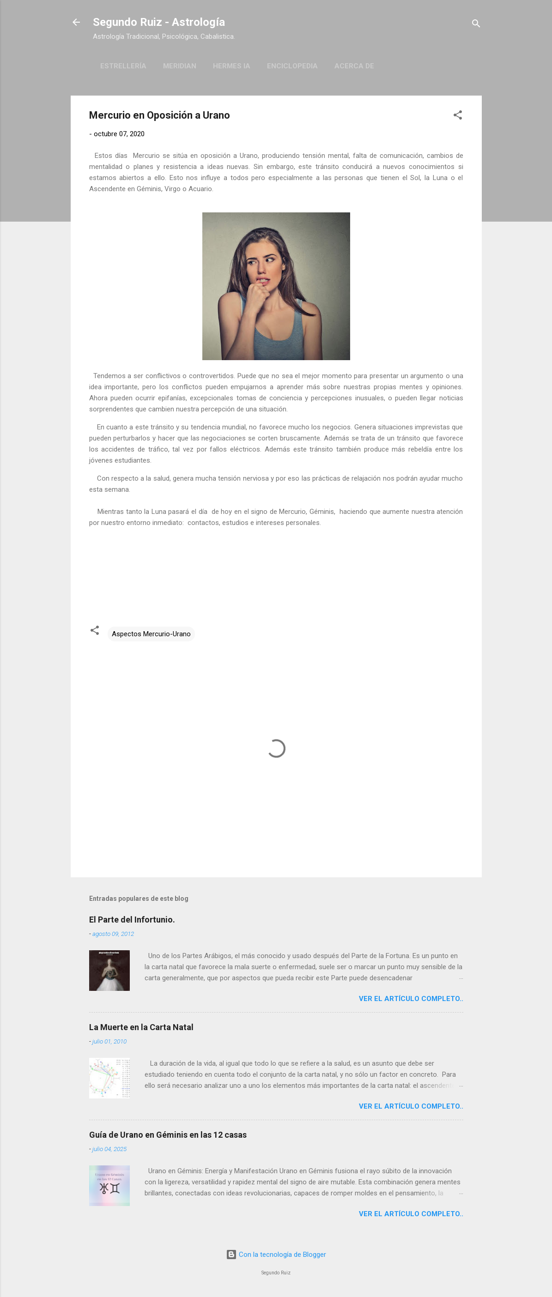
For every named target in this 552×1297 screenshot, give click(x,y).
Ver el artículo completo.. (411, 999)
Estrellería (123, 66)
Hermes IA (231, 66)
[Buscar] (476, 25)
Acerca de (354, 66)
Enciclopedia (292, 66)
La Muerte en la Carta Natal (141, 1027)
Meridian (179, 66)
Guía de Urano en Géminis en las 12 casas (168, 1135)
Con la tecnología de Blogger (276, 1254)
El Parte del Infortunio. (132, 919)
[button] (457, 116)
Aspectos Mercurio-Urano (151, 634)
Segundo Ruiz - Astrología (159, 22)
